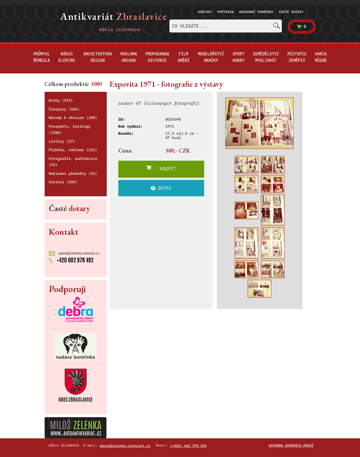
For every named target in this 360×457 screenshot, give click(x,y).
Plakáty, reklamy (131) (73, 149)
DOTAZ (161, 188)
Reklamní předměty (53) (73, 173)
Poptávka (225, 12)
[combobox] (225, 26)
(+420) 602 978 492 (188, 445)
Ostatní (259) (63, 182)
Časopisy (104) (64, 109)
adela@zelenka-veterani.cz (74, 253)
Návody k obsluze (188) (73, 117)
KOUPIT (161, 168)
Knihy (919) (61, 100)
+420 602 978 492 (71, 260)
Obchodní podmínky (256, 12)
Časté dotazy (291, 12)
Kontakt (205, 12)
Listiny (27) (62, 141)
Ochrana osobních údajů (291, 445)
